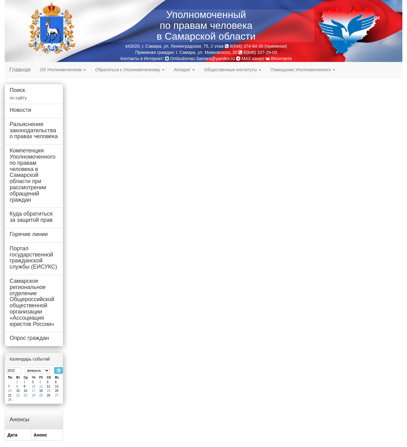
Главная (20, 70)
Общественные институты (232, 69)
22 (18, 395)
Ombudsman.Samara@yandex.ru (202, 58)
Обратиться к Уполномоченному (129, 69)
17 (33, 390)
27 (56, 395)
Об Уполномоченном (63, 69)
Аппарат (184, 69)
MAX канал (250, 58)
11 (41, 386)
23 (25, 395)
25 (41, 395)
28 (9, 399)
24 (33, 395)
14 (9, 390)
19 (48, 390)
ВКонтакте (278, 58)
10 (33, 386)
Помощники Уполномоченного (302, 69)
